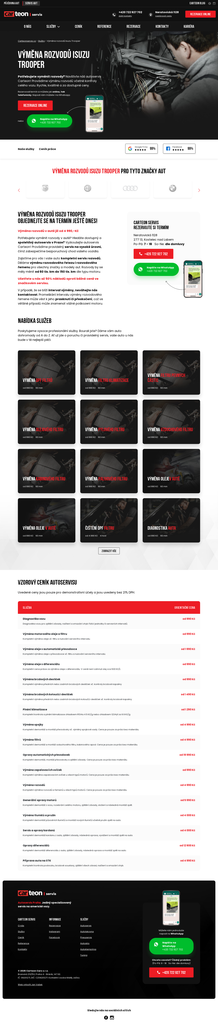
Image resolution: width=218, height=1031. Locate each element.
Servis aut (31, 3)
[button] (199, 190)
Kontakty (162, 27)
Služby (53, 27)
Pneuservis (86, 937)
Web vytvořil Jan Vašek (30, 984)
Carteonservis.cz (27, 41)
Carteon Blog (197, 3)
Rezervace (134, 27)
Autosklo (84, 943)
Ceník (78, 27)
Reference (104, 27)
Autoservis (85, 926)
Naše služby (26, 149)
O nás (27, 27)
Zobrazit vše (109, 551)
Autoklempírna (88, 949)
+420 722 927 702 (49, 121)
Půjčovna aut (12, 3)
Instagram (54, 932)
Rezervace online (200, 14)
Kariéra (189, 27)
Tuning (83, 955)
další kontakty (125, 16)
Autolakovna (87, 932)
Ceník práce (47, 149)
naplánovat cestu (163, 16)
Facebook (54, 937)
